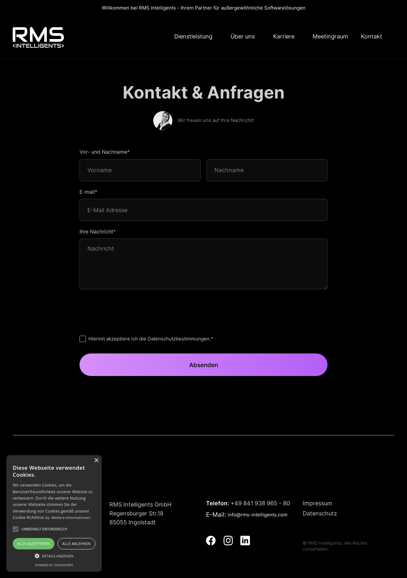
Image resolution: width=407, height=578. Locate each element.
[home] (38, 37)
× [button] (96, 460)
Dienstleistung (193, 36)
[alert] (54, 513)
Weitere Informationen (71, 517)
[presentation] (127, 309)
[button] (54, 556)
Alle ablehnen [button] (76, 543)
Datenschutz (320, 513)
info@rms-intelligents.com (257, 515)
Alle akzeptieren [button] (33, 543)
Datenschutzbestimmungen (179, 339)
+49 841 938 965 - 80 (248, 503)
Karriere (283, 36)
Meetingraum (330, 36)
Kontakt (371, 36)
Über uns (243, 36)
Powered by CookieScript (54, 565)
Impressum (317, 503)
